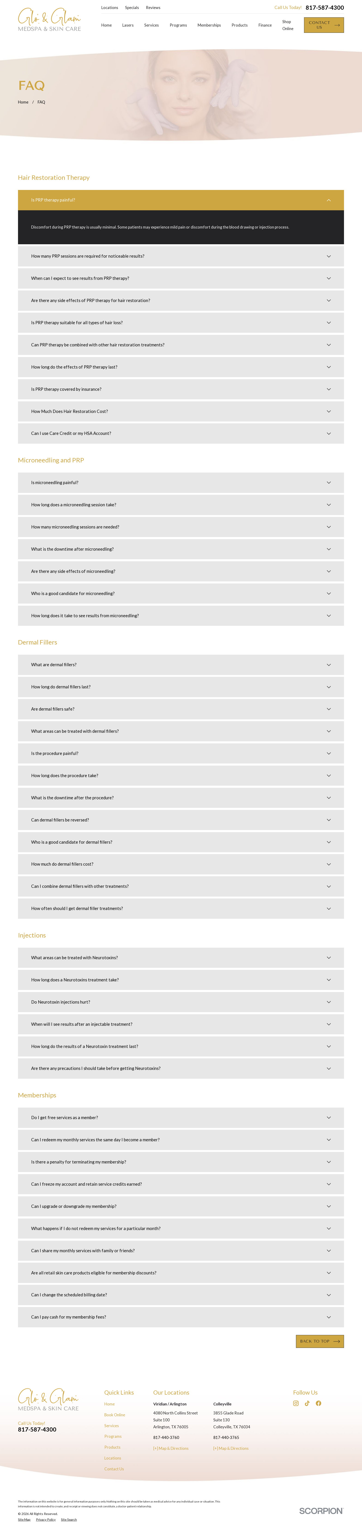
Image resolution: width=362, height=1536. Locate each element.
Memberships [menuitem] (209, 25)
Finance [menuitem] (265, 25)
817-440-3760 (166, 1437)
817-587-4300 (325, 7)
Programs (113, 1436)
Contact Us (114, 1469)
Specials (132, 7)
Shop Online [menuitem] (287, 25)
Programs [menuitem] (178, 25)
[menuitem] (24, 1519)
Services (111, 1425)
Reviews (153, 7)
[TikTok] (307, 1403)
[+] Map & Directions (171, 1448)
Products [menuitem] (240, 25)
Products (112, 1447)
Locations (109, 7)
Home (109, 1404)
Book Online (114, 1415)
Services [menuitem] (151, 25)
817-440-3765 (226, 1437)
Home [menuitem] (106, 25)
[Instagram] (296, 1403)
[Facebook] (318, 1403)
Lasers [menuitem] (128, 25)
